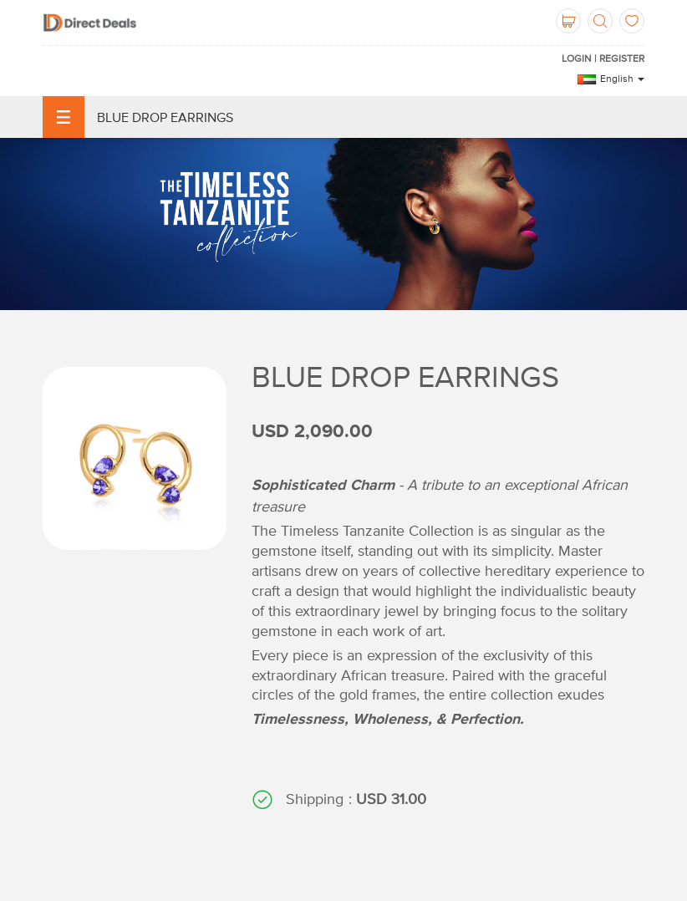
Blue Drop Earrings (138, 117)
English (622, 78)
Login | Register (603, 58)
